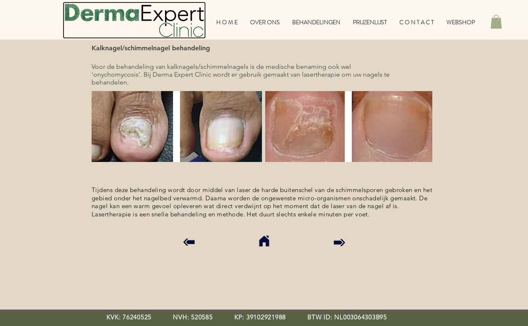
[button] (496, 21)
